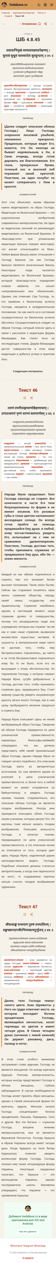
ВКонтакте (16, 1245)
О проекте (28, 1257)
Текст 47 (28, 907)
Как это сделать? (28, 1231)
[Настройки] (45, 5)
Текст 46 (28, 390)
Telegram (28, 1245)
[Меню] (52, 5)
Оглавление (28, 24)
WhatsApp (40, 1245)
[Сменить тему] (39, 5)
